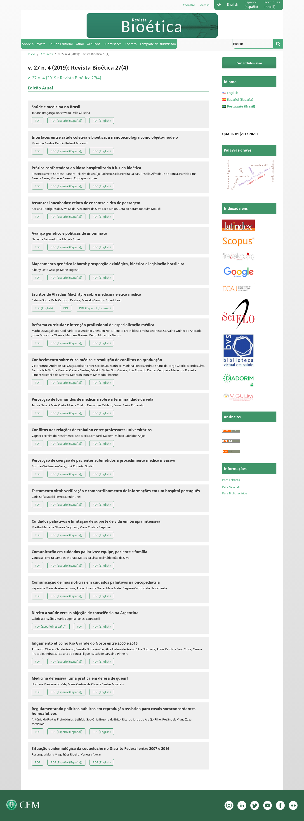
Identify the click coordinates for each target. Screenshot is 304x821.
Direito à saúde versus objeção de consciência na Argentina (85, 612)
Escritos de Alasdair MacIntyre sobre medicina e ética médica (86, 294)
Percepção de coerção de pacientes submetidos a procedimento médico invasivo (103, 460)
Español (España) (251, 4)
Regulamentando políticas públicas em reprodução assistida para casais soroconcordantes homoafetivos (114, 711)
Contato (131, 44)
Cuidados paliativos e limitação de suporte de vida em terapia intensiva (96, 521)
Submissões (113, 44)
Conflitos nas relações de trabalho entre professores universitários (92, 429)
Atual (80, 44)
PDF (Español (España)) (66, 121)
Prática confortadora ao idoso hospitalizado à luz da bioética (86, 167)
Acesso (205, 5)
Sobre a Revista (33, 44)
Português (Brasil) (272, 4)
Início (31, 54)
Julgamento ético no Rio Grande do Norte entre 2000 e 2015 (85, 643)
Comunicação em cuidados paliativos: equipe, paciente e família (89, 551)
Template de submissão (158, 44)
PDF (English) (102, 121)
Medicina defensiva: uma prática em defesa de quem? (80, 678)
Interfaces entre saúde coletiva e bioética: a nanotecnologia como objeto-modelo (105, 137)
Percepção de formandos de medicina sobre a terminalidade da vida (92, 399)
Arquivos (93, 44)
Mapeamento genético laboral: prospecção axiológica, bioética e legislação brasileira (108, 263)
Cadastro (189, 5)
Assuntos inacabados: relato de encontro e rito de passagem (86, 202)
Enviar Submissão (249, 63)
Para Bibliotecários (234, 493)
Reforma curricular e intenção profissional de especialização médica (93, 324)
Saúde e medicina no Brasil (56, 106)
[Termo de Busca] (253, 44)
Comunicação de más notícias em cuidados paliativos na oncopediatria (96, 582)
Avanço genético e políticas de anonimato (69, 233)
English (232, 4)
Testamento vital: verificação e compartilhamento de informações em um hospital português (116, 490)
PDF (37, 121)
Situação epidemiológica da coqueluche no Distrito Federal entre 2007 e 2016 (100, 748)
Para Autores (231, 486)
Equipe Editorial (61, 44)
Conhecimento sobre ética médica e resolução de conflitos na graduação (97, 359)
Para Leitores (231, 480)
